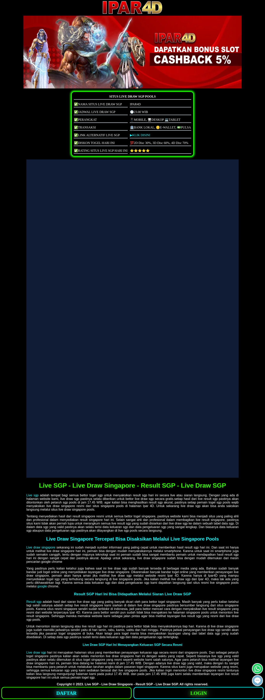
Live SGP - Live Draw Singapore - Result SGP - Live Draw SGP (131, 684)
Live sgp (32, 495)
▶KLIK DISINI (140, 135)
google (42, 586)
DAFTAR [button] (66, 693)
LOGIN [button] (198, 693)
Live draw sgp (36, 652)
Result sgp (34, 601)
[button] (257, 680)
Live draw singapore (40, 547)
